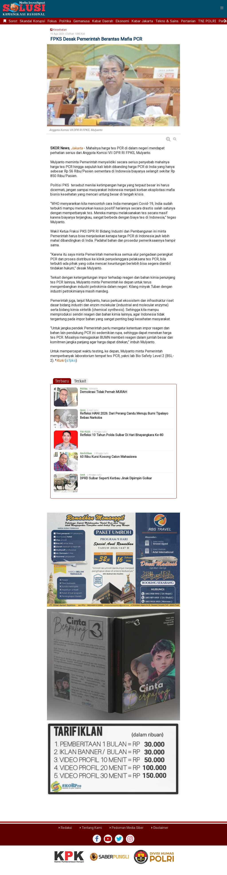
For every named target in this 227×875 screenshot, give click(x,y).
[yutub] (108, 838)
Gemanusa (81, 21)
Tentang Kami (91, 828)
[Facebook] (96, 838)
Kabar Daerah (102, 21)
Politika (65, 21)
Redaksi (65, 828)
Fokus (52, 21)
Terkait (80, 381)
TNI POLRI (207, 21)
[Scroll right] (225, 21)
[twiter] (119, 838)
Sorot (13, 21)
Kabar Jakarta (142, 21)
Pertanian (188, 21)
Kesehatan (58, 29)
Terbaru (62, 381)
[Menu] (221, 7)
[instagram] (130, 838)
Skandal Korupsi (32, 21)
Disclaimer (159, 828)
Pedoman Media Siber (126, 828)
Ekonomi (122, 21)
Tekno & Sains (166, 21)
